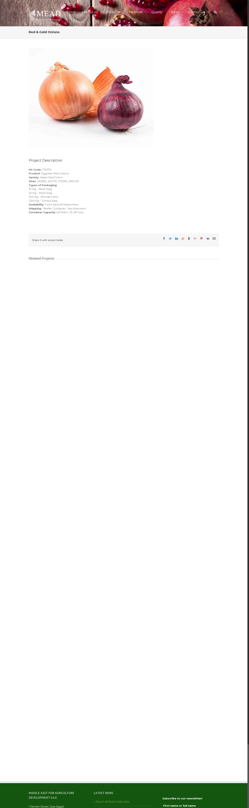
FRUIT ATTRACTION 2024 (113, 802)
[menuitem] (72, 12)
